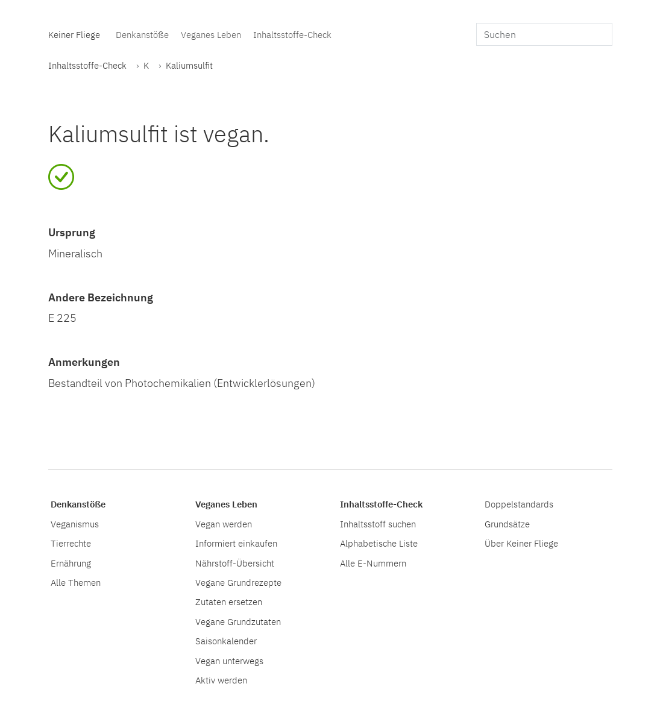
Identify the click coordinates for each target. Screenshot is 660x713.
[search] (544, 34)
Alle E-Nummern (373, 563)
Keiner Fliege (74, 34)
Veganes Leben (211, 34)
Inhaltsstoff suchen (378, 524)
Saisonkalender (226, 641)
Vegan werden (223, 524)
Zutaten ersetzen (228, 601)
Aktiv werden (221, 680)
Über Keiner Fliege (521, 543)
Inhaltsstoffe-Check (292, 34)
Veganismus (75, 524)
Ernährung (71, 563)
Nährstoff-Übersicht (234, 563)
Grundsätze (507, 524)
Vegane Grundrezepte (238, 582)
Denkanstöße (142, 34)
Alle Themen (76, 582)
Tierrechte (71, 543)
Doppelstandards (519, 504)
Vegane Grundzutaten (238, 621)
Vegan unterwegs (229, 661)
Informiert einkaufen (236, 543)
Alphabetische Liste (379, 543)
